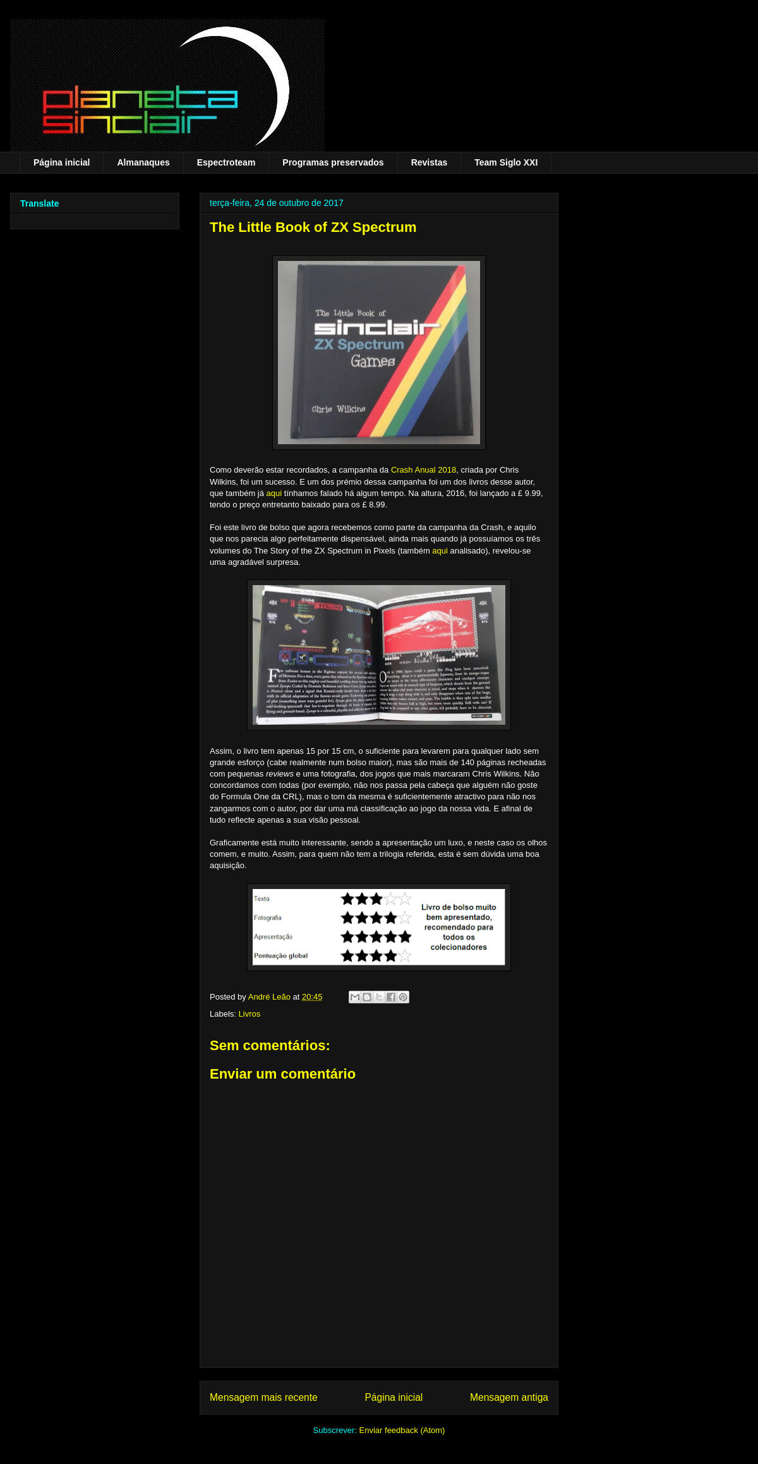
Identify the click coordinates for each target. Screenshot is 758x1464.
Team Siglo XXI (506, 162)
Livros (250, 1014)
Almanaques (143, 162)
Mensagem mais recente (264, 1397)
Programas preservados (332, 162)
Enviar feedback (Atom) (402, 1430)
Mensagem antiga (509, 1397)
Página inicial (61, 162)
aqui (275, 493)
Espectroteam (226, 162)
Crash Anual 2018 (423, 470)
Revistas (429, 162)
